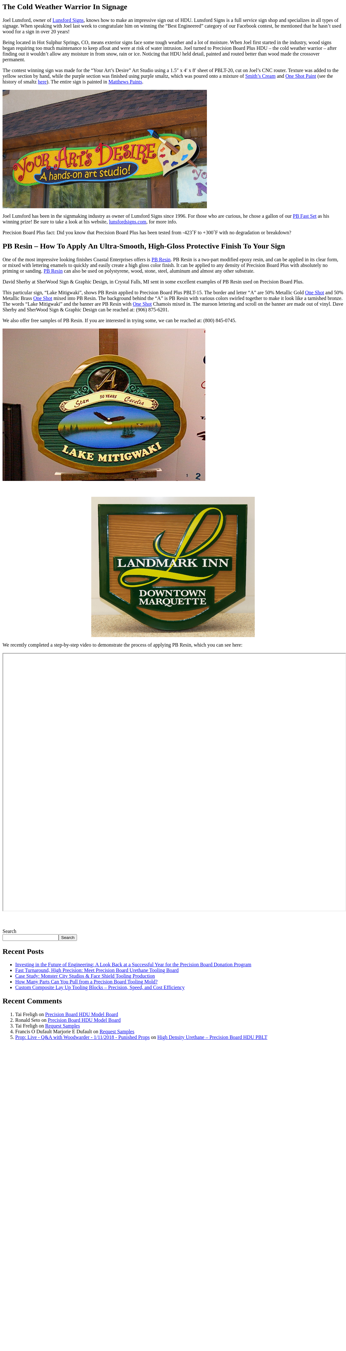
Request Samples (62, 1025)
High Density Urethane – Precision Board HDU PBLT (212, 1037)
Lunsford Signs (68, 20)
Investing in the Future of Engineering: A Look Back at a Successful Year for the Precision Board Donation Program (133, 964)
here (42, 81)
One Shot (314, 292)
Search (9, 931)
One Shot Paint (300, 76)
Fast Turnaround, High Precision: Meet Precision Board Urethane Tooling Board (97, 970)
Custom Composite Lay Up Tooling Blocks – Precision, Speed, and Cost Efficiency (100, 987)
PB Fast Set (305, 216)
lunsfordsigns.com (127, 221)
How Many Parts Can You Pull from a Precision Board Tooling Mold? (86, 981)
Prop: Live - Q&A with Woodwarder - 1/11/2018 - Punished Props (82, 1037)
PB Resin (160, 259)
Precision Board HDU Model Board (81, 1014)
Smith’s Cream (260, 76)
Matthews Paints (125, 81)
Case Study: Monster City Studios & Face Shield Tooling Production (85, 976)
